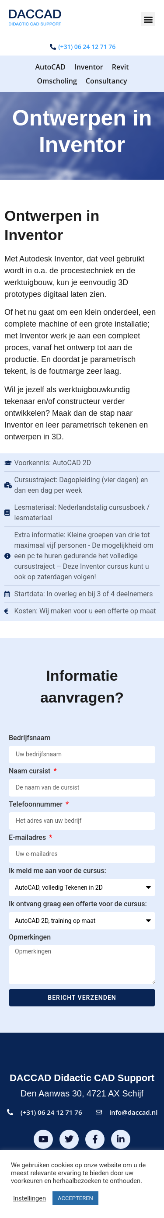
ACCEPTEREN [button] (75, 1198)
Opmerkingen (30, 937)
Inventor (88, 67)
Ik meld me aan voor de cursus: (57, 871)
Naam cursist (30, 771)
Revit (120, 67)
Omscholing (57, 81)
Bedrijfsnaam (29, 738)
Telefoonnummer (36, 804)
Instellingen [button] (29, 1198)
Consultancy (106, 81)
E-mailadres (28, 838)
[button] (148, 19)
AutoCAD (50, 67)
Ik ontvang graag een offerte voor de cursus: (78, 904)
